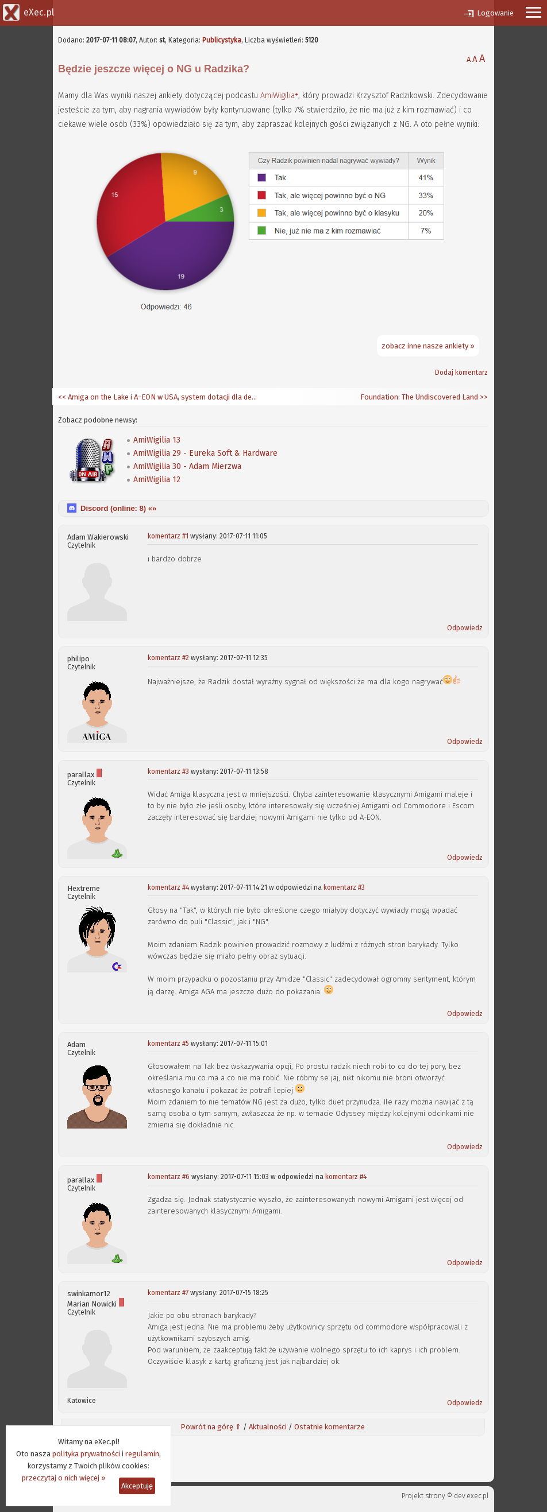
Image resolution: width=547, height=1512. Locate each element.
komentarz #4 (168, 887)
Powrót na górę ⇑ (210, 1426)
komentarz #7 (168, 1293)
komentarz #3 (168, 771)
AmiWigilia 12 (156, 479)
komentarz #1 (168, 536)
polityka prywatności (86, 1453)
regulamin (142, 1453)
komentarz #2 (168, 658)
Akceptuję (137, 1486)
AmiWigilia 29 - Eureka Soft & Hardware (205, 453)
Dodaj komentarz (461, 373)
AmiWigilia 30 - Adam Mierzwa (187, 466)
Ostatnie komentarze (329, 1426)
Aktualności (268, 1426)
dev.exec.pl (471, 1496)
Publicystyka (221, 40)
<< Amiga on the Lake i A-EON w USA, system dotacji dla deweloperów (158, 397)
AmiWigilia (277, 95)
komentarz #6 (169, 1177)
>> (483, 397)
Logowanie (495, 13)
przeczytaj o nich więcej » (64, 1478)
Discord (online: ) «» (118, 508)
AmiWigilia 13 (156, 440)
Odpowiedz (465, 628)
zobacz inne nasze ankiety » (428, 346)
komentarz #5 (168, 1044)
